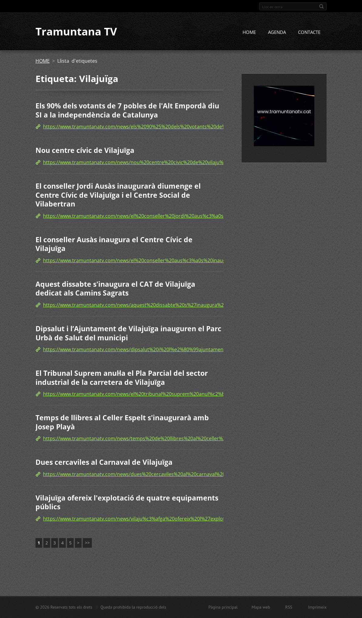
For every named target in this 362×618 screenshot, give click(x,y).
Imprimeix (317, 607)
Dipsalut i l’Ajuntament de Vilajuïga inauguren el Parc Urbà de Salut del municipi (128, 333)
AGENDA (277, 32)
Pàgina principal (222, 607)
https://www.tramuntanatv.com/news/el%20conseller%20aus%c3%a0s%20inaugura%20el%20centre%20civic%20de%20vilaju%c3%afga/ (197, 260)
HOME (249, 32)
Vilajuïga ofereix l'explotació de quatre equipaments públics (126, 502)
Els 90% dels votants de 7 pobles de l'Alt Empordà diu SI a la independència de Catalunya (127, 110)
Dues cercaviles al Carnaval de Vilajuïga (104, 462)
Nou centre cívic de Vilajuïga (84, 150)
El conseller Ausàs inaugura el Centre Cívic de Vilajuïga (114, 244)
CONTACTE (309, 32)
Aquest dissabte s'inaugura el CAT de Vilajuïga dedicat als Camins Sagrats (115, 288)
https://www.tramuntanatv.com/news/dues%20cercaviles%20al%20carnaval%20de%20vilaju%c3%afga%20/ (164, 474)
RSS (288, 607)
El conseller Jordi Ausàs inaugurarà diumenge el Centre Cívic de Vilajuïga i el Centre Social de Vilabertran (118, 195)
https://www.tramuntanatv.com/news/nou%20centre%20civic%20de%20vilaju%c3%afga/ (143, 162)
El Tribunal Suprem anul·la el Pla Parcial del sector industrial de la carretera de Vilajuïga (121, 377)
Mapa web (261, 607)
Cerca (321, 6)
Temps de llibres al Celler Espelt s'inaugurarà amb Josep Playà (122, 422)
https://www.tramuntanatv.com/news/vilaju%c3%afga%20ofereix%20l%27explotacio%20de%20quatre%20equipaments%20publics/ (192, 518)
